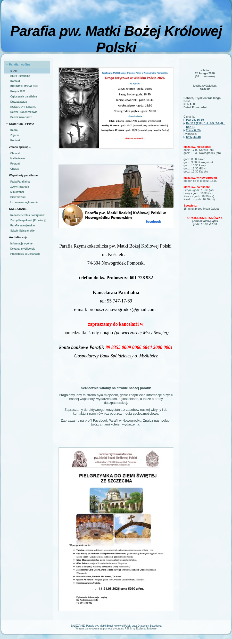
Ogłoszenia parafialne (23, 96)
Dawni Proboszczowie (23, 112)
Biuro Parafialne (20, 76)
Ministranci (17, 192)
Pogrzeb (15, 163)
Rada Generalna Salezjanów (27, 215)
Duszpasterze (18, 101)
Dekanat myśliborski (22, 248)
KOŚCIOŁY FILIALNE (23, 106)
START (14, 70)
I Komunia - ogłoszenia (24, 202)
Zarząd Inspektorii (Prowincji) (28, 220)
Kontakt (15, 81)
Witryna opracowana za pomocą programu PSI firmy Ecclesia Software (116, 628)
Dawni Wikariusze (21, 117)
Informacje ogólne (21, 243)
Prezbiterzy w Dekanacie (25, 253)
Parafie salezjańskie (22, 225)
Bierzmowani (18, 197)
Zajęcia (14, 135)
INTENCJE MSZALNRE (24, 86)
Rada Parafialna (20, 181)
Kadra (14, 130)
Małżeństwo (17, 158)
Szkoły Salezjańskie (22, 230)
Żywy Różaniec (19, 186)
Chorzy (14, 168)
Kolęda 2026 (17, 91)
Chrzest (15, 153)
